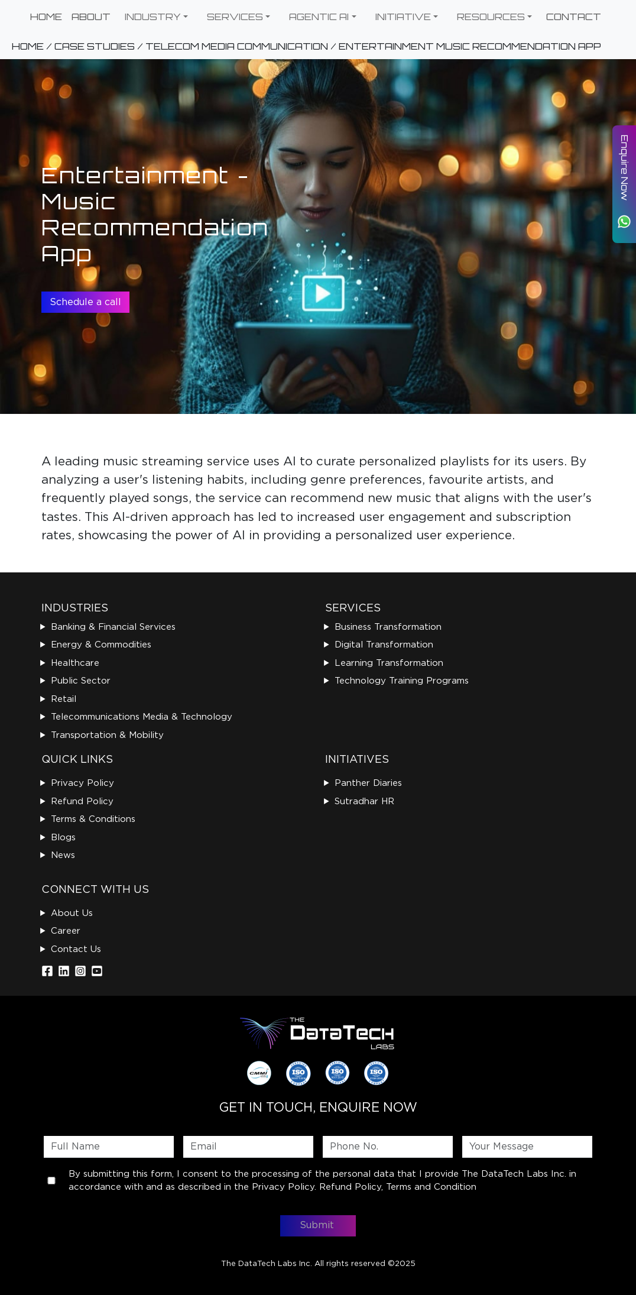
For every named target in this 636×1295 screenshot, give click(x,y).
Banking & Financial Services (113, 626)
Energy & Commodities (101, 644)
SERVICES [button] (235, 16)
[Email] (248, 1147)
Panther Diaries (368, 783)
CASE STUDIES (94, 46)
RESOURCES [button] (491, 16)
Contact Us (76, 949)
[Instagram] (80, 971)
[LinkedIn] (64, 971)
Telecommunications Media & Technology (141, 716)
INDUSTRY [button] (153, 16)
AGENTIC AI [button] (319, 16)
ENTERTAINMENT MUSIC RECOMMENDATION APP (470, 46)
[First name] (109, 1147)
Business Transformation (388, 626)
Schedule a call (85, 301)
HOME (46, 16)
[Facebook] (47, 971)
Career (65, 930)
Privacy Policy (82, 783)
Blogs (63, 837)
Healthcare (75, 663)
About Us (72, 913)
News (63, 855)
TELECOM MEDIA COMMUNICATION (236, 46)
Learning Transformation (389, 663)
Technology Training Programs (402, 680)
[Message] (527, 1147)
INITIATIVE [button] (403, 16)
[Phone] (388, 1147)
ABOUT (91, 16)
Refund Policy (82, 801)
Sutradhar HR (364, 801)
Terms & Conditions (93, 819)
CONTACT (573, 16)
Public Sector (81, 680)
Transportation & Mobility (107, 735)
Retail (63, 699)
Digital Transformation (384, 644)
